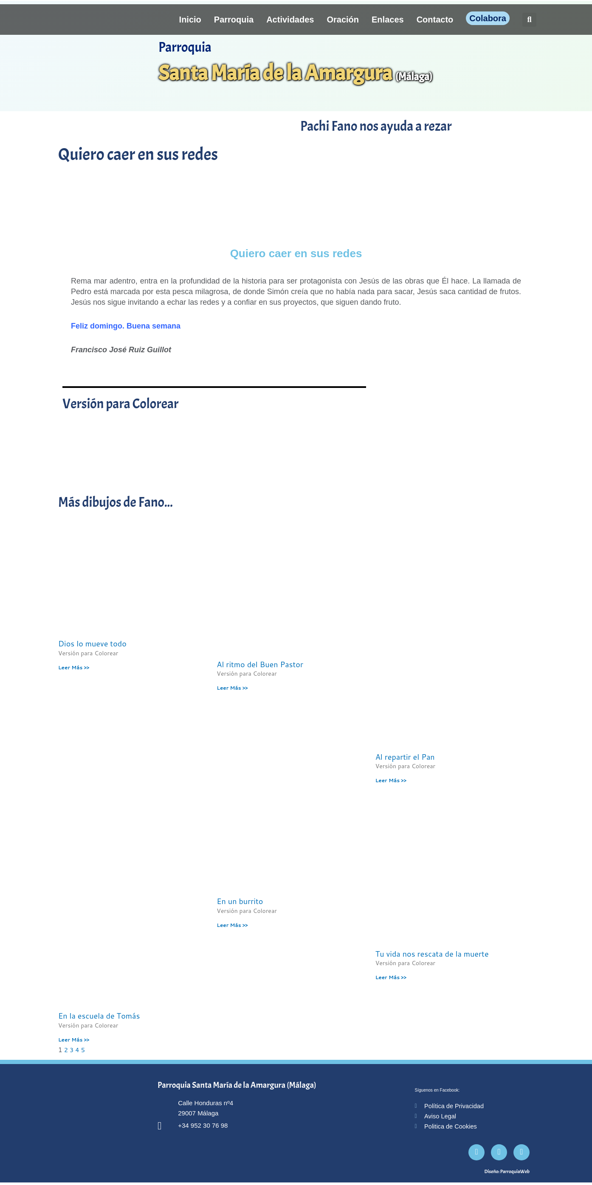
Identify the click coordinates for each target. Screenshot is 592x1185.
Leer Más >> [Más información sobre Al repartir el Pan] (390, 780)
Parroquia (234, 19)
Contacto (435, 19)
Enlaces (388, 19)
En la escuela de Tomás (99, 1016)
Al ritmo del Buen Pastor (260, 664)
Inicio (190, 19)
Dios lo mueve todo (92, 643)
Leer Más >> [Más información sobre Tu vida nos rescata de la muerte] (390, 977)
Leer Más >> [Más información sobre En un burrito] (232, 925)
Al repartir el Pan (405, 756)
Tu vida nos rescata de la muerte (432, 953)
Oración (343, 19)
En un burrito (240, 901)
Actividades (290, 19)
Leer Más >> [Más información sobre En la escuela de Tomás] (73, 1040)
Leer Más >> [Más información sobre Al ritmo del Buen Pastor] (232, 687)
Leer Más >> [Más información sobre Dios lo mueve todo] (73, 667)
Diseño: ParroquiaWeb (507, 1174)
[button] (529, 20)
